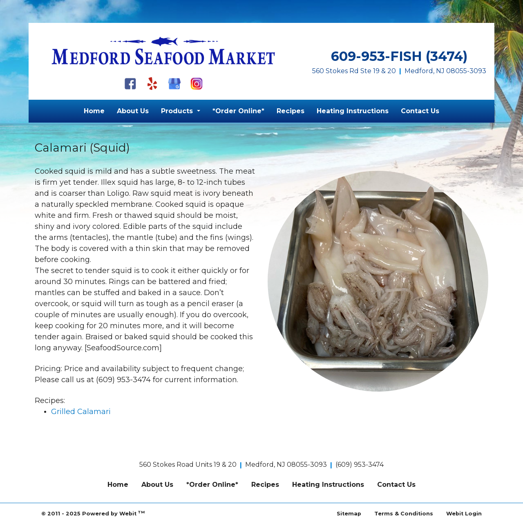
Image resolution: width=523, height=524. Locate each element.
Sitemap (349, 514)
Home (94, 111)
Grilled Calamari (81, 411)
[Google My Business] (174, 83)
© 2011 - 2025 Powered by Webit (93, 513)
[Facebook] (130, 83)
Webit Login (464, 514)
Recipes (290, 111)
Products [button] (178, 111)
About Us (133, 111)
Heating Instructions (353, 111)
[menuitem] (94, 111)
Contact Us (420, 111)
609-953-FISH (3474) (399, 56)
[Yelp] (152, 83)
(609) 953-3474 (359, 464)
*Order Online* (238, 111)
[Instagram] (196, 83)
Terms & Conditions (403, 514)
